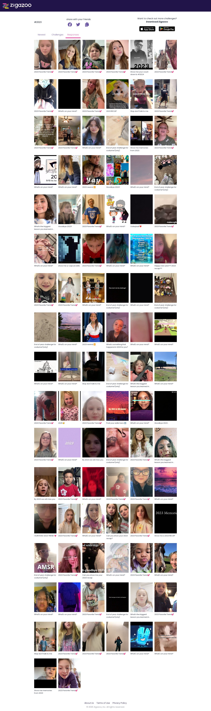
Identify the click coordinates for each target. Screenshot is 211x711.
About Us (89, 703)
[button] (87, 24)
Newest (41, 34)
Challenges (57, 34)
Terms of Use (103, 703)
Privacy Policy (120, 703)
